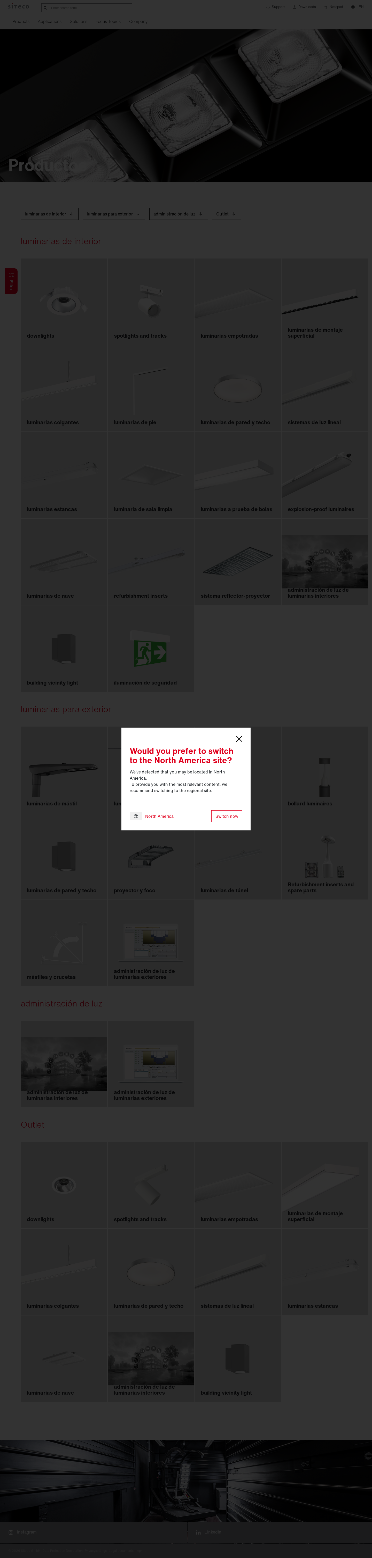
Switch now (226, 816)
